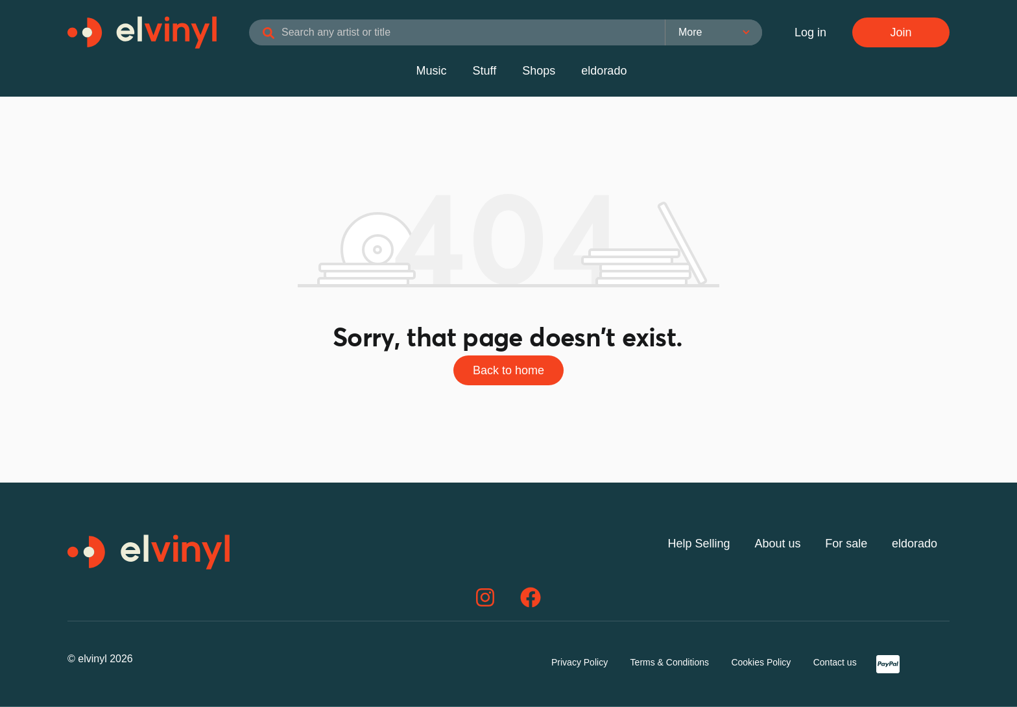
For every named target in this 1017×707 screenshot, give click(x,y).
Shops (538, 70)
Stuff (485, 70)
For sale (846, 543)
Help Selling (699, 543)
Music (431, 70)
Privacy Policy (579, 662)
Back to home (508, 370)
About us (777, 543)
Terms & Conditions (669, 662)
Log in (810, 32)
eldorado (604, 70)
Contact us (835, 662)
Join (900, 32)
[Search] (268, 34)
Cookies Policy (761, 662)
